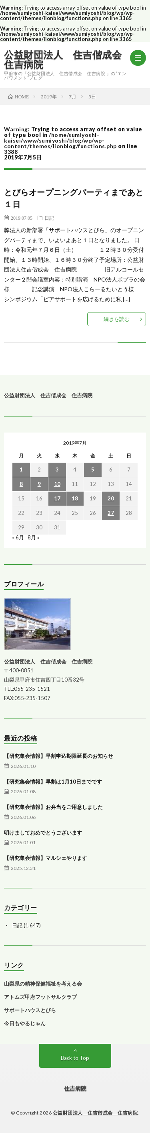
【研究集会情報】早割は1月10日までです (53, 781)
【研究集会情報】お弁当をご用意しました (53, 807)
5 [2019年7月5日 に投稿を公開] (92, 469)
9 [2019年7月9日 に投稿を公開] (39, 484)
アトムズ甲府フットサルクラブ (40, 997)
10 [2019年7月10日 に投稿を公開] (57, 484)
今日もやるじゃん (25, 1023)
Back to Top (75, 1058)
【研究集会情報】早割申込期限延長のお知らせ (58, 756)
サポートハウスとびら (30, 1010)
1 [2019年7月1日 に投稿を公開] (21, 469)
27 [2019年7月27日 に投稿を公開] (111, 513)
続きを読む (117, 319)
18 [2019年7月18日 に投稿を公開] (75, 498)
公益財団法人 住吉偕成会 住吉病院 (67, 59)
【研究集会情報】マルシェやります (45, 858)
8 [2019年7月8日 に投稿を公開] (21, 484)
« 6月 (18, 537)
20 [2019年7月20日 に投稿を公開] (111, 498)
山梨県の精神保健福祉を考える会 (43, 983)
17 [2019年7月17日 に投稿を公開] (57, 498)
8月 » (34, 537)
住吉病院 (75, 1088)
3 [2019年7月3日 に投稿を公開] (57, 469)
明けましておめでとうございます (43, 832)
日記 (49, 217)
